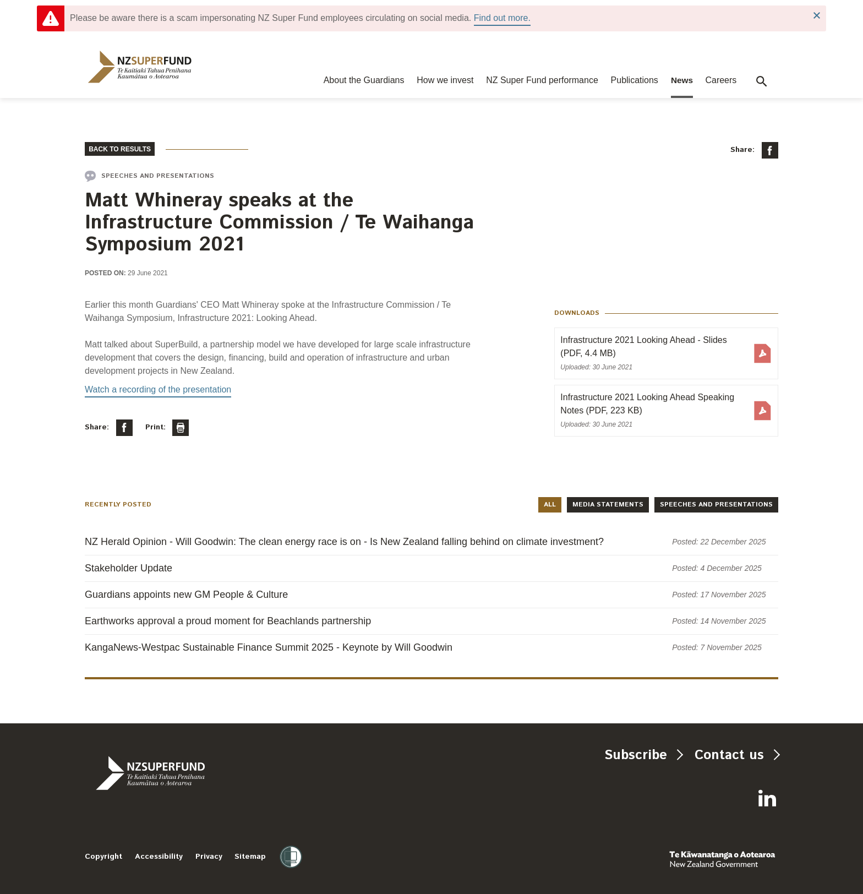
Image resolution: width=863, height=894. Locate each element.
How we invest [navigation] (445, 80)
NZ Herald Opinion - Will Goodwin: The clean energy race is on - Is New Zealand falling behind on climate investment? (344, 541)
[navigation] (140, 67)
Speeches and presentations (716, 504)
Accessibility (159, 856)
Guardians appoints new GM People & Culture (186, 594)
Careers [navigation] (720, 80)
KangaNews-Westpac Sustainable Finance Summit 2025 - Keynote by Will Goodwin (268, 647)
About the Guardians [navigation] (364, 80)
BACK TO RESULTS (120, 149)
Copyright (103, 856)
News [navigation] (682, 80)
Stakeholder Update (128, 568)
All (550, 504)
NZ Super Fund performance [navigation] (542, 80)
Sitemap (250, 856)
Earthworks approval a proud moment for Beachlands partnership (228, 620)
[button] (761, 81)
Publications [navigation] (634, 80)
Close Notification (816, 16)
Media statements (607, 504)
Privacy (208, 856)
